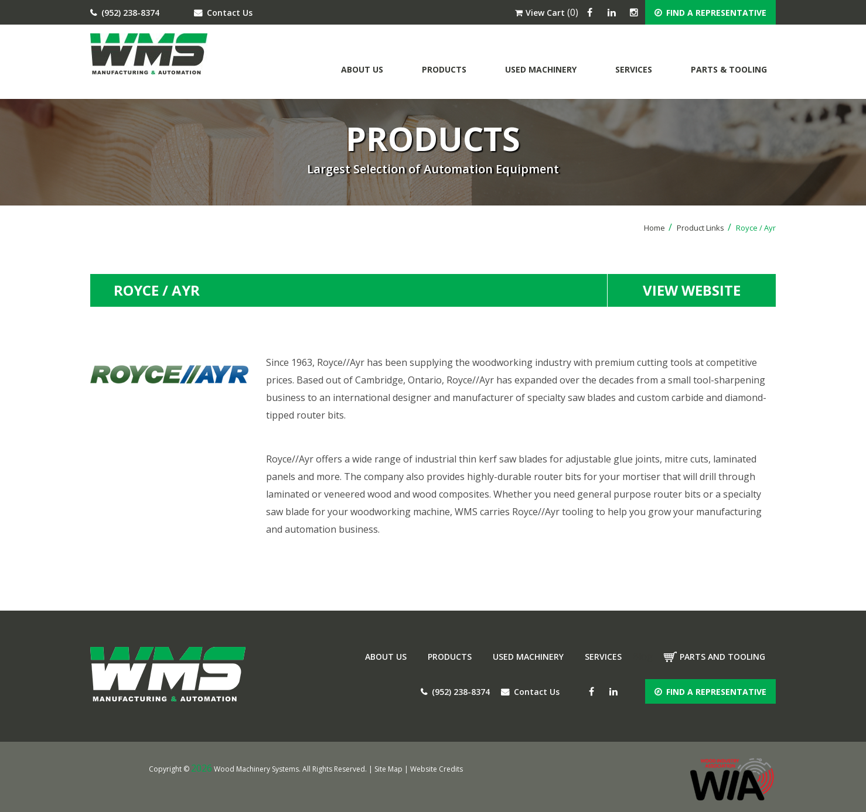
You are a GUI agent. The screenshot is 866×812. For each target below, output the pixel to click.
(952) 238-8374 (124, 12)
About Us (362, 69)
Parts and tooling (722, 656)
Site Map (388, 769)
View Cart (540, 12)
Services (633, 69)
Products (444, 69)
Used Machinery (541, 69)
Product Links (704, 227)
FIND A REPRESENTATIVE (710, 12)
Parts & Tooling (729, 69)
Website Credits (436, 769)
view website (692, 290)
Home (658, 227)
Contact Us (223, 12)
